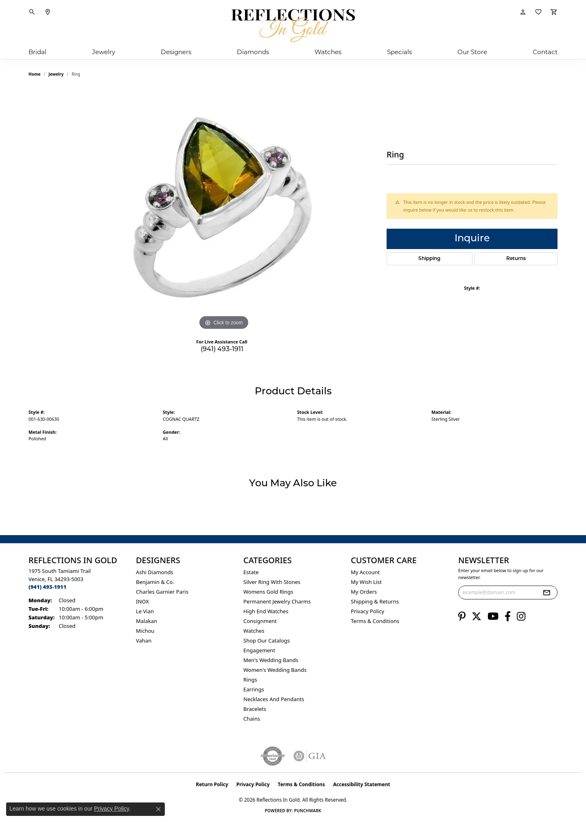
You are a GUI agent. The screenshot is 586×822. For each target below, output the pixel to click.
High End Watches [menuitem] (266, 611)
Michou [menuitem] (145, 630)
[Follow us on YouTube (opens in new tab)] (493, 616)
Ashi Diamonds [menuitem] (154, 572)
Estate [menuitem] (250, 572)
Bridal (37, 52)
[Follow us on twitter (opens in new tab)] (476, 616)
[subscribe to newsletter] (546, 592)
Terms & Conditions (375, 621)
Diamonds (253, 52)
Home (34, 74)
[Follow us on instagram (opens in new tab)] (521, 616)
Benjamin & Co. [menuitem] (155, 582)
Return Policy (212, 784)
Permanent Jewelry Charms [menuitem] (277, 601)
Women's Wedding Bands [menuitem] (274, 669)
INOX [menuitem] (142, 601)
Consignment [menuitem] (260, 621)
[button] (32, 12)
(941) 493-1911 (222, 349)
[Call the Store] (47, 586)
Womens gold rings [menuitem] (268, 591)
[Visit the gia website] (309, 756)
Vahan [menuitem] (143, 640)
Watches (328, 52)
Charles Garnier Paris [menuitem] (162, 591)
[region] (224, 210)
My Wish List (366, 582)
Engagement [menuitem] (259, 650)
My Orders (364, 591)
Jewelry (103, 52)
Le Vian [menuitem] (145, 611)
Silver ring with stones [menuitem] (271, 582)
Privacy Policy (367, 611)
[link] (47, 12)
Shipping (429, 258)
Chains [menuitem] (251, 718)
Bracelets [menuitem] (254, 709)
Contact (545, 52)
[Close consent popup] (158, 809)
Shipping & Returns (375, 601)
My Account (365, 572)
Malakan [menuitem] (146, 621)
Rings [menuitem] (250, 679)
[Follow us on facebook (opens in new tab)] (508, 616)
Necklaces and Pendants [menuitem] (273, 699)
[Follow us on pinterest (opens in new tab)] (462, 616)
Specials (399, 52)
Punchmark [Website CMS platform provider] (307, 810)
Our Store (472, 52)
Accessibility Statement (361, 784)
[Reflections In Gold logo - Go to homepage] (293, 25)
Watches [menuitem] (254, 630)
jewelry (55, 74)
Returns (516, 258)
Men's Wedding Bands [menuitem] (270, 660)
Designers (176, 52)
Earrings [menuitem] (253, 689)
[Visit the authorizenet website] (272, 756)
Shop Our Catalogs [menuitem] (266, 640)
